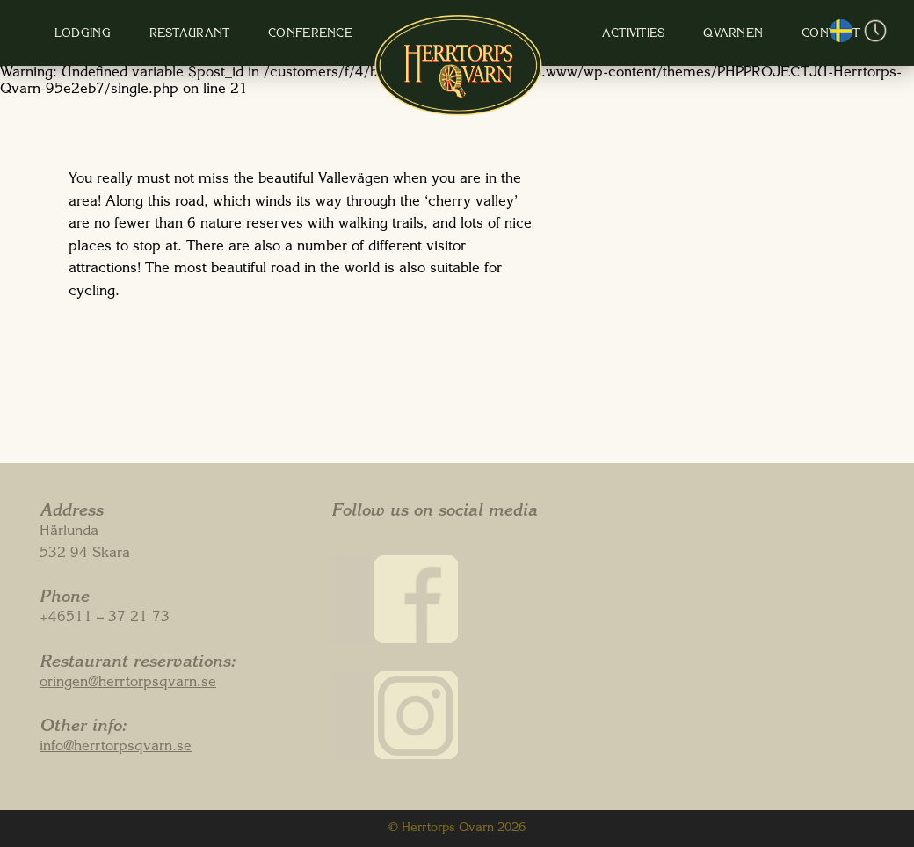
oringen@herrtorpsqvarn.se (128, 684)
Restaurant (228, 34)
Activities (603, 34)
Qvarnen (685, 34)
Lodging (139, 34)
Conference (332, 34)
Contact (765, 34)
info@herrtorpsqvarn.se (116, 748)
